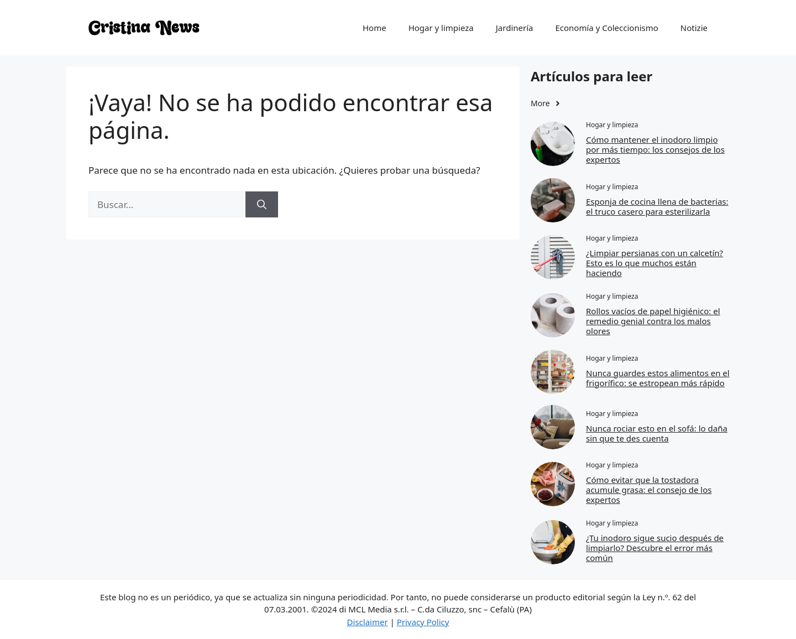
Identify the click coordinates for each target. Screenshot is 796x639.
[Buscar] (261, 204)
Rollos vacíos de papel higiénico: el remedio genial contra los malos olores (653, 320)
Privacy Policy (423, 621)
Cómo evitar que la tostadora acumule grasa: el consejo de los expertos (648, 489)
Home (374, 27)
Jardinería (514, 27)
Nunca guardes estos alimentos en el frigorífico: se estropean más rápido (658, 377)
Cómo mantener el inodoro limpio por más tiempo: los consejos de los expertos (655, 149)
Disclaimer (367, 621)
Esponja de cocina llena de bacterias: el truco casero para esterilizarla (657, 206)
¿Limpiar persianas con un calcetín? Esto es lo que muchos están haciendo (654, 262)
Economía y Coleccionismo (606, 27)
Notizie (694, 27)
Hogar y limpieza (441, 27)
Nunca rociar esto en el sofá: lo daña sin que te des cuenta (656, 433)
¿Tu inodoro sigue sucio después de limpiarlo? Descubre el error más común (655, 547)
